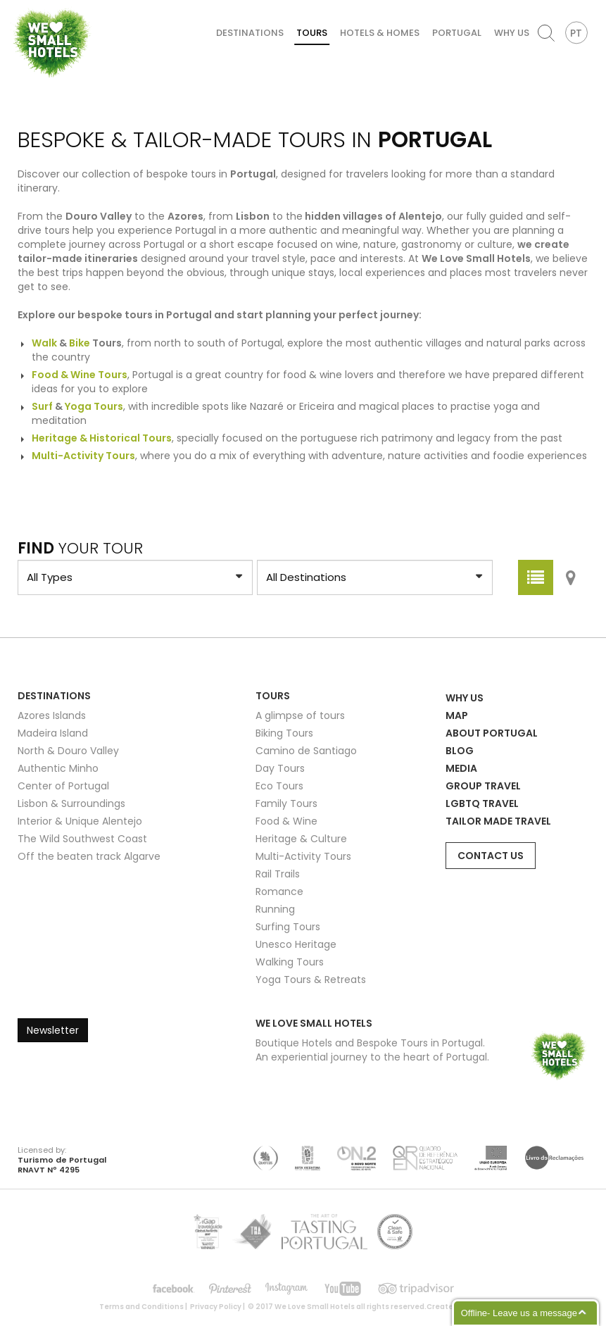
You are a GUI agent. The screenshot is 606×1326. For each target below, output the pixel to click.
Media (461, 768)
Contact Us (490, 856)
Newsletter (53, 1030)
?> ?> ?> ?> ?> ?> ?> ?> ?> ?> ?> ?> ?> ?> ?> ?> (135, 577)
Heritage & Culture (301, 839)
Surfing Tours (287, 927)
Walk (44, 343)
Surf (42, 406)
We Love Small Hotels (15, 6)
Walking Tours (289, 962)
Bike (79, 343)
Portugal (456, 32)
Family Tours (286, 803)
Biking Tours (284, 733)
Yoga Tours (94, 406)
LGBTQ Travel (482, 803)
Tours (311, 32)
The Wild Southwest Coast (82, 839)
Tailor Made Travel (498, 821)
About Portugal (492, 733)
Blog (460, 751)
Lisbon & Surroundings (71, 803)
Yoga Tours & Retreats (310, 979)
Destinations (250, 32)
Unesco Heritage (295, 944)
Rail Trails (277, 874)
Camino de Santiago (306, 751)
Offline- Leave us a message (519, 1313)
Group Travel (483, 786)
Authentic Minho (58, 768)
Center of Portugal (63, 786)
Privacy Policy (215, 1306)
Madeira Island (53, 733)
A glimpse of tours (300, 715)
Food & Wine (286, 821)
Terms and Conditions (141, 1306)
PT (576, 33)
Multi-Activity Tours (303, 856)
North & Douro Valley (68, 751)
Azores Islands (52, 715)
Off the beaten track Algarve (89, 856)
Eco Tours (279, 786)
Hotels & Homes (379, 32)
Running (275, 909)
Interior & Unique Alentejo (80, 821)
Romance (279, 891)
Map (457, 715)
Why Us (511, 32)
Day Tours (280, 768)
